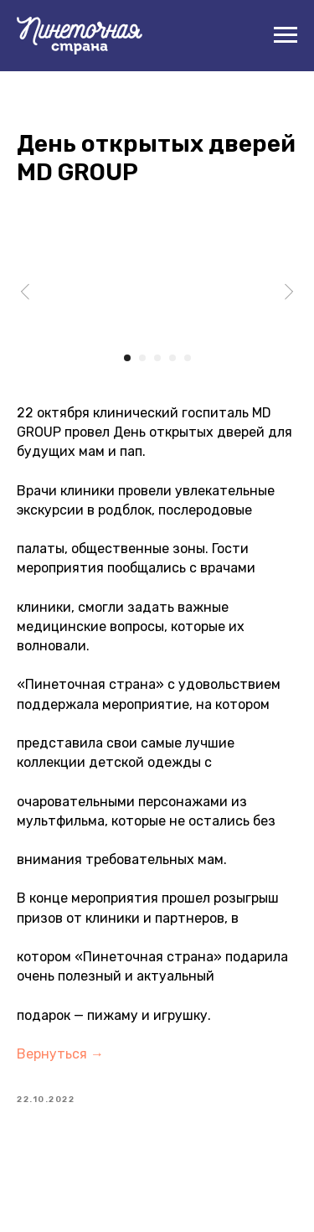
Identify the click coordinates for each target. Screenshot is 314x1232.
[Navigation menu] (285, 35)
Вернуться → (60, 1054)
